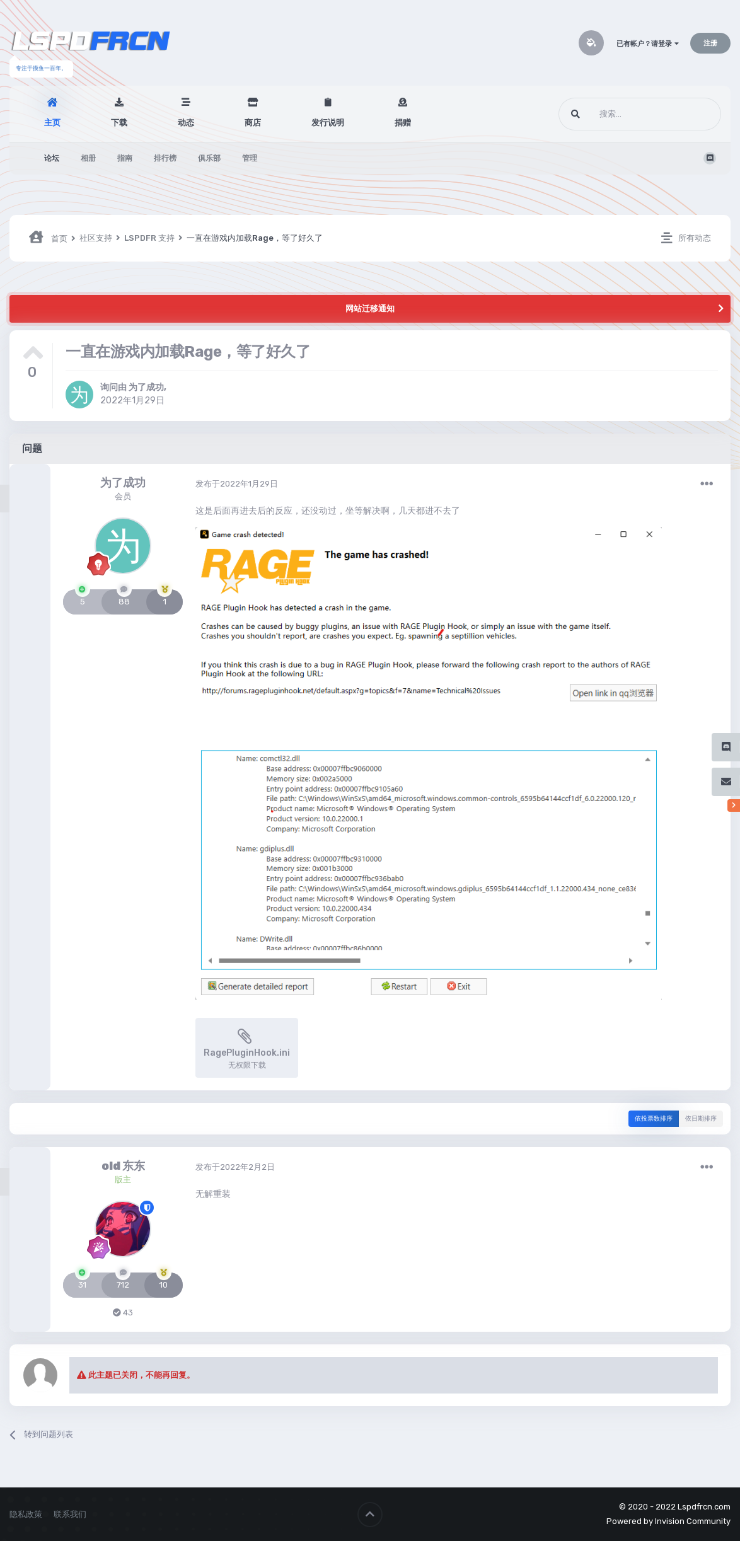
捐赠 (403, 122)
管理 (249, 158)
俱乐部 (209, 158)
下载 (119, 122)
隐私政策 (25, 1514)
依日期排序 (701, 1119)
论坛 (51, 158)
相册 (88, 158)
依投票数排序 (654, 1119)
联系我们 (70, 1514)
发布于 (236, 483)
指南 (124, 158)
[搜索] (616, 114)
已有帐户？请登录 (647, 44)
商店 (253, 122)
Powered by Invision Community (668, 1521)
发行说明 (327, 122)
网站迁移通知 (370, 308)
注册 (710, 43)
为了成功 (146, 387)
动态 (186, 122)
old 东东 (123, 1166)
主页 (52, 122)
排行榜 (165, 158)
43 (123, 1312)
